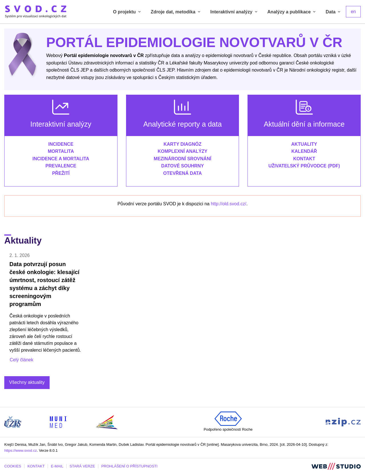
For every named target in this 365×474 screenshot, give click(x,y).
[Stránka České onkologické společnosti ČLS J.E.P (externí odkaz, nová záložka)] (107, 421)
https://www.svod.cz (20, 450)
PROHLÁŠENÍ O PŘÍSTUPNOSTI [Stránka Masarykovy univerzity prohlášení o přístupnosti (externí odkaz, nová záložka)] (129, 466)
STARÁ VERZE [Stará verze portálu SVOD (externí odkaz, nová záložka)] (82, 466)
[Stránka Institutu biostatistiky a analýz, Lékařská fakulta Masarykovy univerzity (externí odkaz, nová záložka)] (58, 421)
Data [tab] (333, 11)
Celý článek (21, 359)
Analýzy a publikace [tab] (292, 11)
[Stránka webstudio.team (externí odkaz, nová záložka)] (336, 465)
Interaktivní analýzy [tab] (234, 11)
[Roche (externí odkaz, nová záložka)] (228, 418)
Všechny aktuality (27, 382)
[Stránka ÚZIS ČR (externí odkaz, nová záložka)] (12, 421)
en (353, 11)
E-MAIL (57, 466)
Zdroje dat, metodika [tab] (176, 11)
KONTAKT (35, 466)
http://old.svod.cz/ (228, 203)
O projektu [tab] (127, 11)
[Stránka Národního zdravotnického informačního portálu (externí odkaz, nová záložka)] (343, 421)
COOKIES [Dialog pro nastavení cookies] (12, 466)
